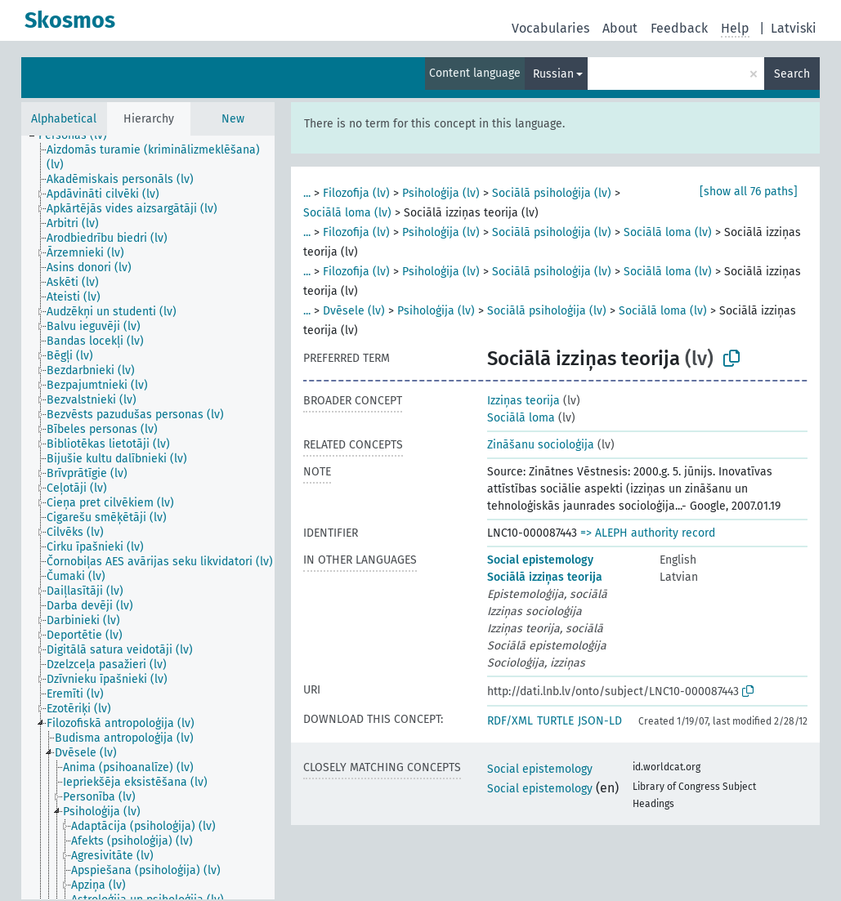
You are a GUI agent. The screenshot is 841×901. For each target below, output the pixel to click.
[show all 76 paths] (749, 191)
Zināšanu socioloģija (540, 445)
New (232, 119)
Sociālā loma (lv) (347, 213)
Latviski (793, 28)
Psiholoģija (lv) (441, 193)
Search (792, 74)
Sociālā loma (521, 418)
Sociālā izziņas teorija (544, 577)
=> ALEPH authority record (647, 533)
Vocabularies (550, 28)
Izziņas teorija (523, 401)
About (619, 28)
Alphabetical (63, 119)
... (307, 193)
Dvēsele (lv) (354, 311)
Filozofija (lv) (356, 193)
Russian (553, 74)
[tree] (148, 517)
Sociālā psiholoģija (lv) (551, 193)
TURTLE (555, 721)
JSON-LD (600, 721)
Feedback (679, 28)
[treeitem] (80, 135)
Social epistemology (540, 560)
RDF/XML (510, 721)
